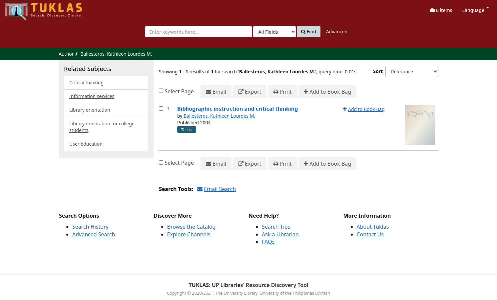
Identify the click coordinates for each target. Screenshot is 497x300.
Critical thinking (86, 82)
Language (475, 10)
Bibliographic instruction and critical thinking (237, 108)
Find (308, 31)
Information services (91, 96)
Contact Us (370, 234)
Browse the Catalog (191, 226)
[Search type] (274, 31)
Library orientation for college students (102, 126)
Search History (90, 226)
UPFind (21, 8)
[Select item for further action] (161, 108)
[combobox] (198, 31)
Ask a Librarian (280, 234)
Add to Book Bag (327, 92)
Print (282, 92)
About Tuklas (373, 226)
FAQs (268, 241)
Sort (378, 71)
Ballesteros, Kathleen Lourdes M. (219, 116)
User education (86, 144)
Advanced (336, 31)
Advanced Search (93, 234)
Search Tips (276, 226)
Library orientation (89, 110)
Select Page (179, 91)
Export (249, 92)
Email (216, 92)
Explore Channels (189, 234)
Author (66, 54)
